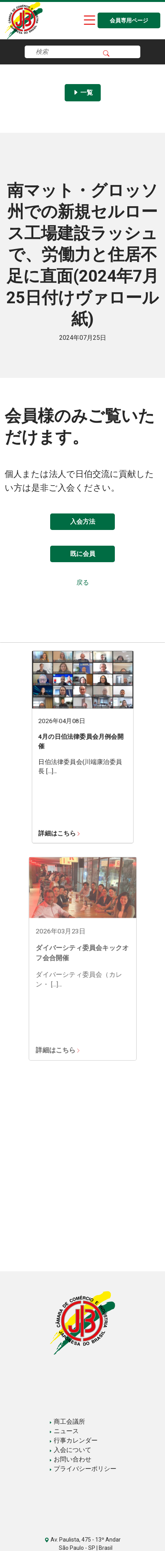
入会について (70, 1450)
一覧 (83, 92)
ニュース (64, 1431)
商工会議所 (67, 1421)
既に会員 (82, 553)
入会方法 (82, 521)
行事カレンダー (73, 1440)
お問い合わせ (70, 1459)
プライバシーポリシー (82, 1468)
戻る (82, 582)
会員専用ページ (129, 20)
